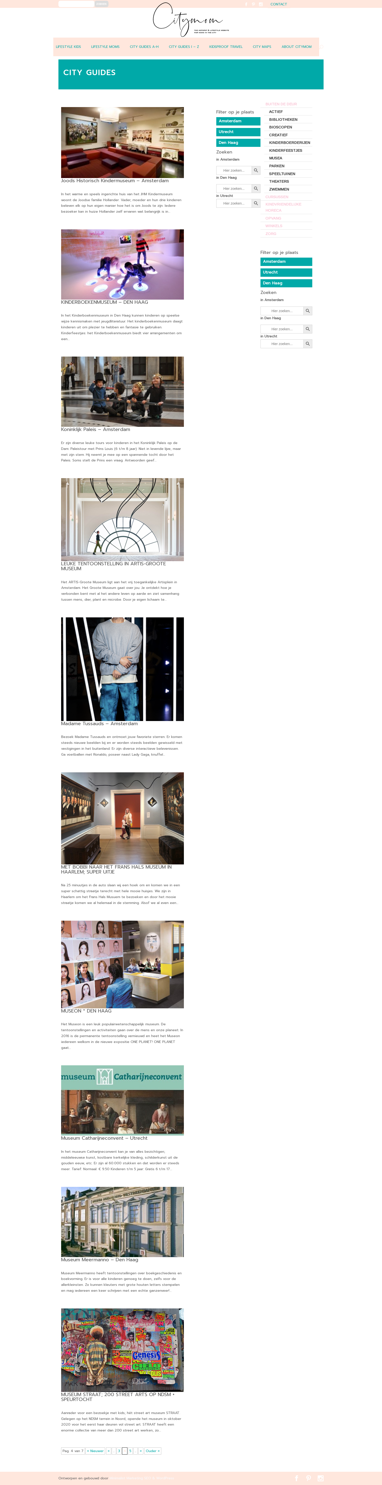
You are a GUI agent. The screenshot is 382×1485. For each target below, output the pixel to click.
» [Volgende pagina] (141, 1451)
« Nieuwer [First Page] (95, 1451)
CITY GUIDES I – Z (184, 46)
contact (279, 5)
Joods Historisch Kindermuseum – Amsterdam (115, 180)
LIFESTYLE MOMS (105, 46)
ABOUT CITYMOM (297, 46)
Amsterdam (274, 261)
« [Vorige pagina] (109, 1451)
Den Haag (272, 283)
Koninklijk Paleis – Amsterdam (95, 429)
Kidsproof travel (226, 46)
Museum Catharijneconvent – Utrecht (104, 1138)
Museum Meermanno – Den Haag (99, 1259)
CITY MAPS (262, 46)
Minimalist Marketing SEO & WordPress (141, 1478)
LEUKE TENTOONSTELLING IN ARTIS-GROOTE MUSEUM (113, 566)
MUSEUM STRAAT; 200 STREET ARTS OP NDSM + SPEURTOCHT (118, 1397)
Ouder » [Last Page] (153, 1451)
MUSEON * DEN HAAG (86, 1010)
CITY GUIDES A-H (144, 46)
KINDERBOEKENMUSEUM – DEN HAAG (104, 302)
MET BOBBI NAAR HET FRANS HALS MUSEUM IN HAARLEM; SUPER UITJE (116, 869)
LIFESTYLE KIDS (68, 46)
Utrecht (270, 272)
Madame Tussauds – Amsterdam (99, 723)
